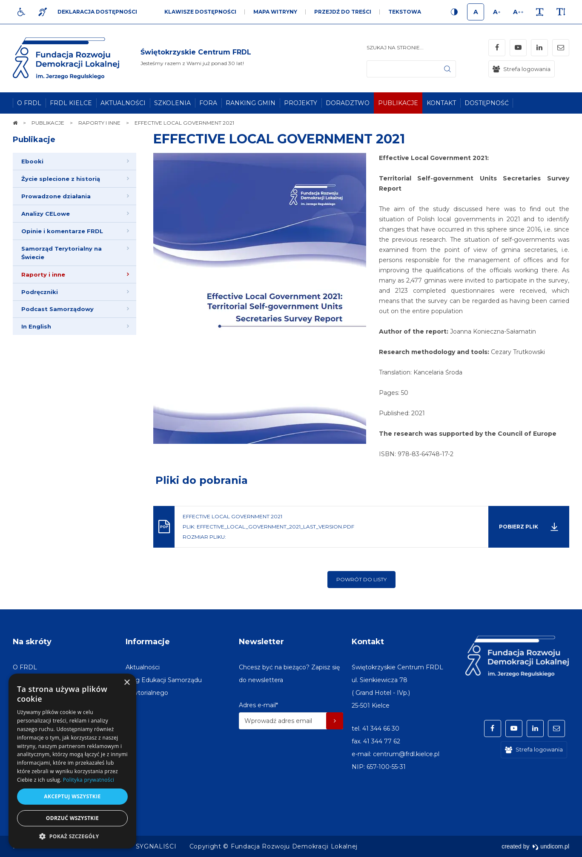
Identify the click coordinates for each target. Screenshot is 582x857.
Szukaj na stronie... (395, 47)
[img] (195, 58)
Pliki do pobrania (201, 480)
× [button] (126, 683)
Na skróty (32, 641)
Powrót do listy (361, 579)
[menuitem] (29, 103)
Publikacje (34, 139)
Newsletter (261, 641)
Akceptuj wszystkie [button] (72, 796)
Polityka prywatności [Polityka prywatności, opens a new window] (88, 779)
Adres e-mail (258, 705)
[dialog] (72, 761)
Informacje (148, 641)
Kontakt (368, 641)
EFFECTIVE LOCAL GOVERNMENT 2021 (279, 139)
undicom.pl (550, 846)
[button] (72, 836)
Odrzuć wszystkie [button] (72, 818)
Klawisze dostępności (200, 12)
